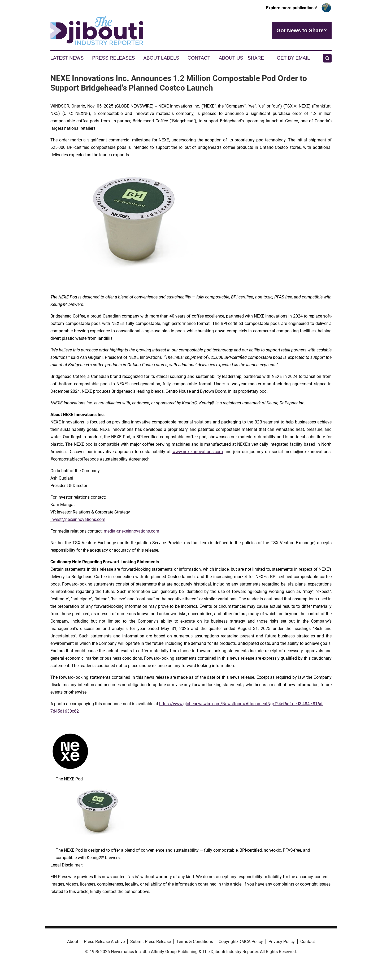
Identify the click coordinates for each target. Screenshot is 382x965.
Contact (199, 58)
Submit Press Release (150, 941)
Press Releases (113, 58)
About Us (231, 58)
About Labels (161, 58)
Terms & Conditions (194, 941)
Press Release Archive (104, 941)
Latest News (67, 58)
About (72, 941)
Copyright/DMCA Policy (241, 941)
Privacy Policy (281, 941)
